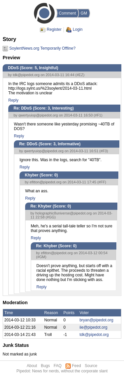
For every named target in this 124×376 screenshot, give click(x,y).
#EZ (80, 75)
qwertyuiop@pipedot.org (38, 115)
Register (54, 29)
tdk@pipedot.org (26, 75)
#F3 (104, 151)
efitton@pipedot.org (46, 182)
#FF (102, 182)
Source (91, 365)
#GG (51, 217)
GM (84, 13)
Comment (67, 13)
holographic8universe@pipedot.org (63, 213)
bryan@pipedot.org (96, 320)
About (32, 365)
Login (77, 29)
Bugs (45, 365)
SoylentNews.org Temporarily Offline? (42, 48)
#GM (41, 257)
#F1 (98, 115)
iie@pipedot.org (93, 327)
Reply (13, 100)
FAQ (58, 365)
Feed (76, 365)
